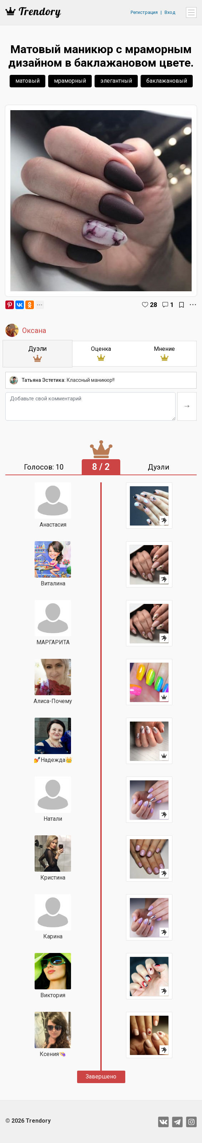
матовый (27, 80)
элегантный (116, 80)
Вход (170, 12)
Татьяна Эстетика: (44, 380)
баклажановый (166, 80)
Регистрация (144, 12)
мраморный (70, 80)
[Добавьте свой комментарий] (90, 406)
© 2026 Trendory (28, 1120)
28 (153, 304)
